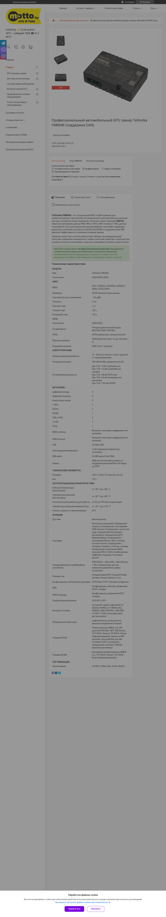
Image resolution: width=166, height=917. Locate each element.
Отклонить (96, 909)
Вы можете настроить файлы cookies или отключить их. (82, 902)
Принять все (74, 909)
